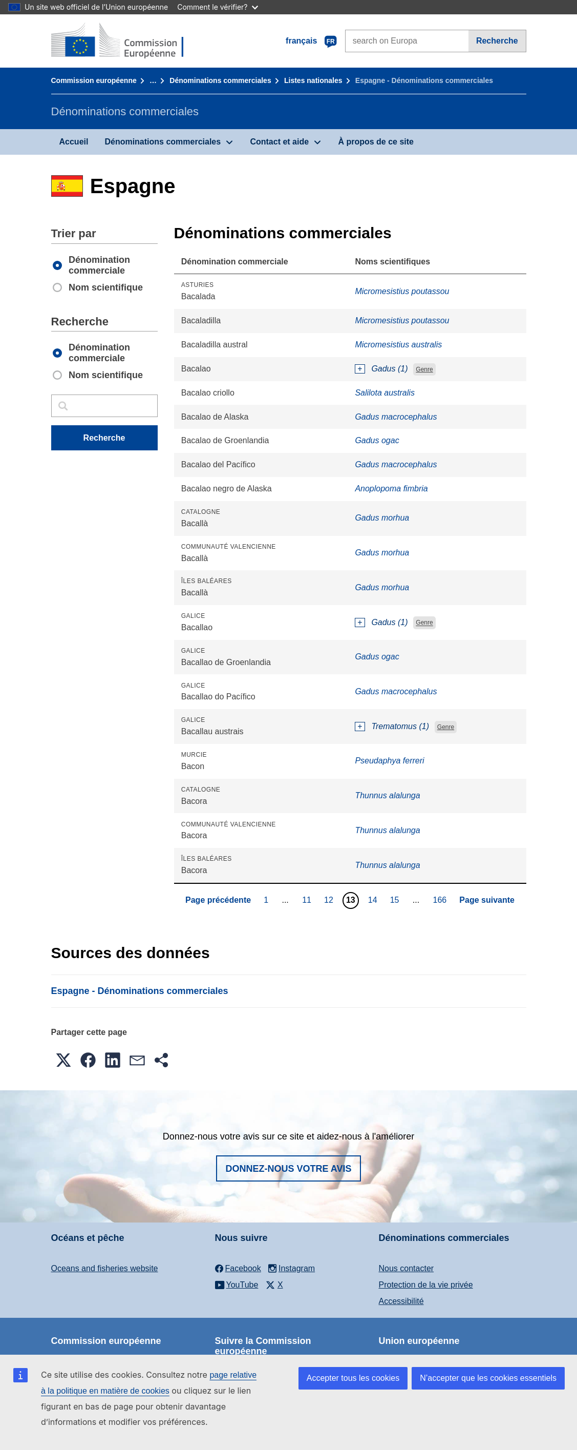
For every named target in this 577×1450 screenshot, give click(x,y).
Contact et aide (279, 141)
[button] (63, 1060)
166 (441, 899)
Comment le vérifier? (217, 7)
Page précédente (218, 900)
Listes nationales (313, 80)
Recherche (497, 40)
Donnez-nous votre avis (288, 1169)
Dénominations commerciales (220, 80)
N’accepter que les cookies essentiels (488, 1378)
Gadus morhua (382, 517)
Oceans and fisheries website (104, 1268)
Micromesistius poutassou (402, 291)
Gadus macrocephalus (396, 416)
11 (308, 899)
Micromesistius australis (398, 344)
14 (374, 899)
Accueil (74, 141)
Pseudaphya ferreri (389, 760)
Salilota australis (385, 392)
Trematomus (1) (400, 726)
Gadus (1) (389, 368)
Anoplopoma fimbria (391, 488)
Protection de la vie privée (426, 1284)
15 (396, 899)
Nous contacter (406, 1268)
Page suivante (487, 900)
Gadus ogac (377, 440)
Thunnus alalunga (387, 795)
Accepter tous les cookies (353, 1378)
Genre (424, 369)
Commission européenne (94, 80)
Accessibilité (401, 1301)
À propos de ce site (376, 141)
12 (330, 899)
